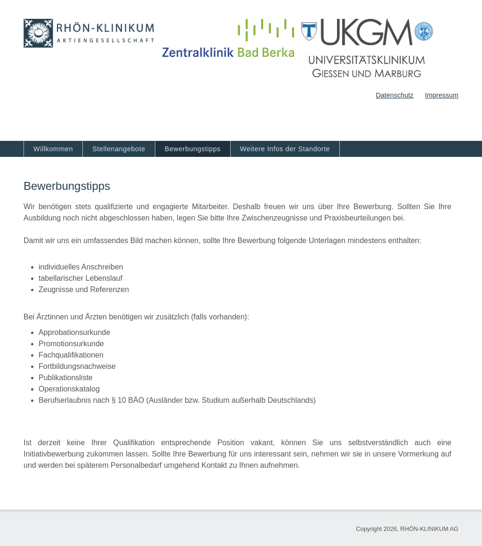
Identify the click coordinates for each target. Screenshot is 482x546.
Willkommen (53, 149)
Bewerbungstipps (193, 149)
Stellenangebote (118, 149)
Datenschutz (394, 95)
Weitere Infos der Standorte (285, 149)
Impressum (441, 95)
